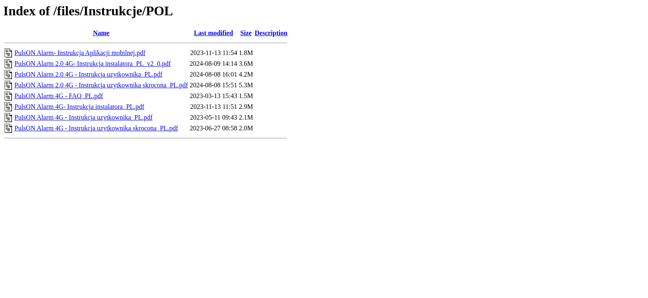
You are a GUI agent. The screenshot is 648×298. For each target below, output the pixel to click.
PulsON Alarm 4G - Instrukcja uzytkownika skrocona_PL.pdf (96, 128)
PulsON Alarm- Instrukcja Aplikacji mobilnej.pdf (79, 52)
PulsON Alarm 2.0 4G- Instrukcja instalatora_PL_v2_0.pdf (92, 63)
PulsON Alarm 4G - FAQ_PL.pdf (58, 95)
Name (101, 32)
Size (246, 32)
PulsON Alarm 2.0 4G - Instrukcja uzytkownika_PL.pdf (88, 74)
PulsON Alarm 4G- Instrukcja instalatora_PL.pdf (79, 106)
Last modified (213, 32)
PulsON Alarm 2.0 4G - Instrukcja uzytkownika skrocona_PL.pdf (101, 85)
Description (271, 32)
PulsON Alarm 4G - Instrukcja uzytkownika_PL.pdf (83, 117)
